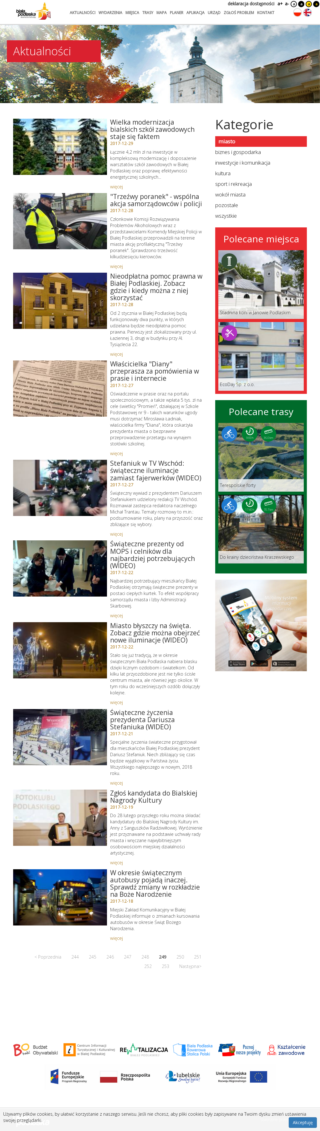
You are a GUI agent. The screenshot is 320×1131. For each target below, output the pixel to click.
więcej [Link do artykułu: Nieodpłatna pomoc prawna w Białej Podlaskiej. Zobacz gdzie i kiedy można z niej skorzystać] (116, 354)
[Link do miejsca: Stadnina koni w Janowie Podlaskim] (261, 284)
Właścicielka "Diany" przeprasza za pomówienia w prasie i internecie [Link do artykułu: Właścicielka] (154, 371)
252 (148, 966)
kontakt (265, 12)
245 (92, 957)
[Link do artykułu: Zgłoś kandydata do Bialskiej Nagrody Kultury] (60, 818)
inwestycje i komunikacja (242, 162)
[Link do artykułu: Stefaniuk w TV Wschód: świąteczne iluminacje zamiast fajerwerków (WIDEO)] (60, 488)
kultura (223, 173)
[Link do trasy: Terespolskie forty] (261, 457)
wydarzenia (110, 12)
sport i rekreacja (233, 183)
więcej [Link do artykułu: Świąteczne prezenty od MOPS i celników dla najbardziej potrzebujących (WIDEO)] (116, 615)
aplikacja (195, 12)
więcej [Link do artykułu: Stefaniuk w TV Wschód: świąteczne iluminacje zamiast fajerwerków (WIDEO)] (116, 534)
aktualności (82, 12)
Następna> (190, 966)
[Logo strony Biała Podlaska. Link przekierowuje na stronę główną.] (33, 11)
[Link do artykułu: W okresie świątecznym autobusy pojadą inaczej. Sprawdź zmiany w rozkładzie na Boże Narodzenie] (60, 897)
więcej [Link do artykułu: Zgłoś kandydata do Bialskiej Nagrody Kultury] (116, 862)
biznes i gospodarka (238, 152)
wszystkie (226, 215)
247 (127, 957)
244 (75, 957)
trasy (147, 12)
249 (162, 957)
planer (176, 12)
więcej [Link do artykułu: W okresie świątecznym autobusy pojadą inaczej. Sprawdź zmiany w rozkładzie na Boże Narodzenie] (116, 938)
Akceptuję (303, 1122)
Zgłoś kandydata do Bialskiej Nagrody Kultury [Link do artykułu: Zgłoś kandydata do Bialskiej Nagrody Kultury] (153, 797)
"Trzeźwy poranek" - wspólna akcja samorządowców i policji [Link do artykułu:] (156, 200)
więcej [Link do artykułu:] (116, 266)
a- (287, 4)
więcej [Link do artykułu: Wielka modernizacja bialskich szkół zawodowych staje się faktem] (116, 186)
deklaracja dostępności (251, 4)
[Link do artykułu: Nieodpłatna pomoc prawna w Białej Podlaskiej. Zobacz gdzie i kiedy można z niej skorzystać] (60, 301)
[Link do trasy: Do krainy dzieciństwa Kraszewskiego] (261, 529)
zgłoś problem (239, 12)
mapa (161, 12)
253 (165, 966)
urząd (214, 12)
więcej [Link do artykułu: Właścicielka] (116, 453)
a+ (279, 4)
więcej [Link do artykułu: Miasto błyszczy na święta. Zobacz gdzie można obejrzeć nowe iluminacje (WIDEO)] (116, 702)
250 (180, 957)
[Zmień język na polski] (297, 12)
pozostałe (226, 205)
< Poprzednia (47, 957)
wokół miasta (230, 194)
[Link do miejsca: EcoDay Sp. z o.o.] (261, 356)
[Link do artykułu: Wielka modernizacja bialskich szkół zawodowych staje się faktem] (60, 147)
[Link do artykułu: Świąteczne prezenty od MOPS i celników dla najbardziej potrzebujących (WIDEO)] (60, 568)
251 (197, 957)
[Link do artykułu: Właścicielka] (60, 388)
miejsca (132, 12)
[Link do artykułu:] (60, 221)
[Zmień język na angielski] (307, 12)
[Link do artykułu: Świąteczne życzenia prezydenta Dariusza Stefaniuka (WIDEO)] (60, 737)
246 (110, 957)
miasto (226, 141)
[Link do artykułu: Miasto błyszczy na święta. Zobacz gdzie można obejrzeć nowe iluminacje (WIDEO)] (60, 650)
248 (145, 957)
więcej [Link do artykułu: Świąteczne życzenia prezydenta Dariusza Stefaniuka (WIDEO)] (116, 783)
